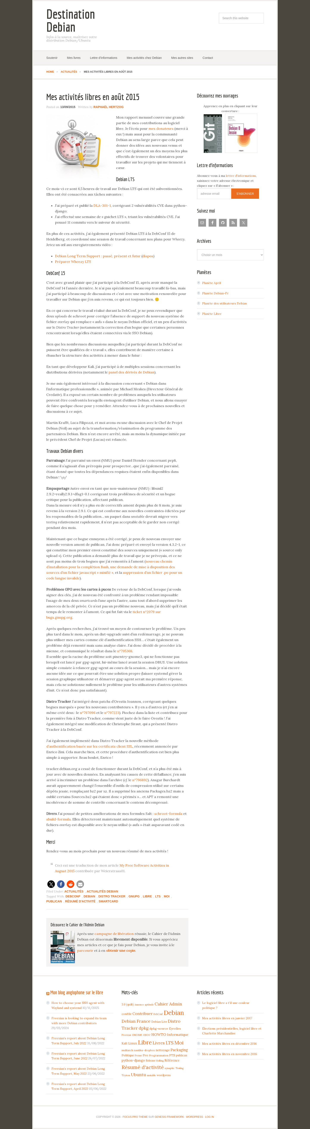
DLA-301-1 (102, 205)
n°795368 (124, 651)
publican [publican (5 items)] (181, 1055)
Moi (166, 896)
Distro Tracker (111, 896)
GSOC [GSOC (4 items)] (146, 1034)
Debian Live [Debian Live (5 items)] (159, 1021)
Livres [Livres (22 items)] (159, 1043)
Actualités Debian (102, 891)
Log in (209, 1116)
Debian (89, 896)
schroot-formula (168, 813)
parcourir (85, 950)
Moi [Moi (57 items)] (179, 1042)
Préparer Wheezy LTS (73, 261)
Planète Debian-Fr (215, 293)
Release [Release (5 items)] (150, 1060)
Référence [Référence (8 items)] (172, 1060)
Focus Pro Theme (135, 1116)
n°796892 (140, 780)
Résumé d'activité (80, 901)
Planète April (211, 283)
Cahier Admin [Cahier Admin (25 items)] (168, 1004)
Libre (147, 896)
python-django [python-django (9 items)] (133, 1060)
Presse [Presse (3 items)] (138, 1055)
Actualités (74, 891)
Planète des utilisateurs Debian (224, 303)
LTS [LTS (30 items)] (170, 1043)
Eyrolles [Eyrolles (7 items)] (175, 1028)
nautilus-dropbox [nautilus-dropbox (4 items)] (144, 1050)
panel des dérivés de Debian (131, 372)
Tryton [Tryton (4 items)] (126, 1075)
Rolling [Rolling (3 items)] (160, 1060)
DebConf (72, 896)
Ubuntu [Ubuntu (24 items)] (138, 1074)
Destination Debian (70, 20)
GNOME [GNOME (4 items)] (137, 1034)
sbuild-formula (58, 819)
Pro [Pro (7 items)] (145, 1055)
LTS (157, 896)
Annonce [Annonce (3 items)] (139, 1004)
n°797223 (111, 712)
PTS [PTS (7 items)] (172, 1055)
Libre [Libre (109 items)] (145, 1042)
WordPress (194, 1116)
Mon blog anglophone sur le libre (76, 992)
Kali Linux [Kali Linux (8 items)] (129, 1043)
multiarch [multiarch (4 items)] (127, 1050)
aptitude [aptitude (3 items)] (149, 1004)
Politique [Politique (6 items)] (128, 1055)
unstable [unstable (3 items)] (151, 1075)
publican (54, 901)
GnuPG (134, 896)
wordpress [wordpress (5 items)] (164, 1075)
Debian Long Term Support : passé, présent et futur (98, 256)
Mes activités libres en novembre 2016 (229, 1054)
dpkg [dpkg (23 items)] (144, 1028)
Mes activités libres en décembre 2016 (229, 1044)
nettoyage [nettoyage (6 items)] (163, 1050)
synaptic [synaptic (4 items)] (170, 1068)
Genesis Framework (169, 1116)
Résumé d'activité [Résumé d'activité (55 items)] (143, 1067)
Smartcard (108, 901)
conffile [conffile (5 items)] (127, 1014)
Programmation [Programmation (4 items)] (158, 1055)
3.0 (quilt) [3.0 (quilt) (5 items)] (128, 1004)
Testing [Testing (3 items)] (179, 1068)
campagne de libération (114, 933)
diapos (147, 256)
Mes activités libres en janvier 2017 (227, 1018)
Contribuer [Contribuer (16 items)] (142, 1013)
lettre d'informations (241, 176)
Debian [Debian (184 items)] (174, 1012)
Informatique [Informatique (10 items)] (177, 1034)
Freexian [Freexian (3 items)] (126, 1034)
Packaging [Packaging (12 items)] (179, 1050)
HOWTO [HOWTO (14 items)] (158, 1034)
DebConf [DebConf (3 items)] (158, 1014)
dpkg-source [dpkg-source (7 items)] (158, 1028)
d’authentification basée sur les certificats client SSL (89, 746)
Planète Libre (212, 314)
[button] (51, 884)
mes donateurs (161, 128)
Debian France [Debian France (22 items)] (136, 1021)
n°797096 (87, 712)
